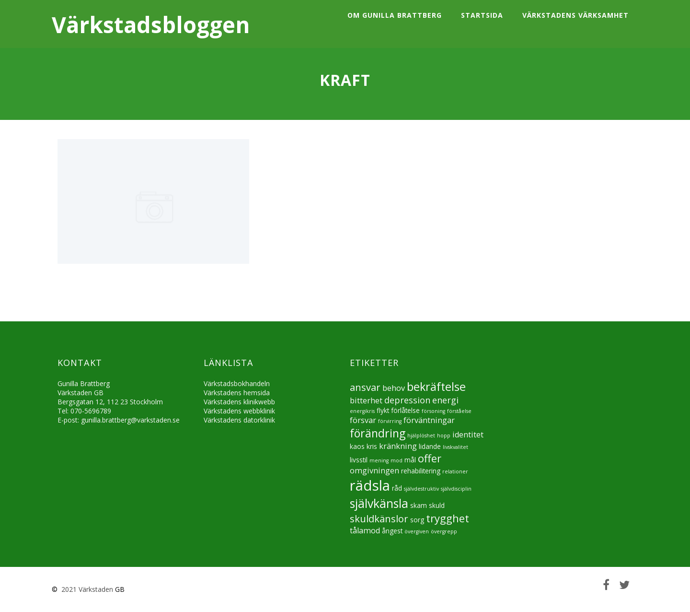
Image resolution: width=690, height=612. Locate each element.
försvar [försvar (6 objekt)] (363, 420)
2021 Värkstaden (86, 589)
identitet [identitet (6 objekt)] (467, 434)
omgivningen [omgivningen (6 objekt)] (374, 470)
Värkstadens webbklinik (239, 410)
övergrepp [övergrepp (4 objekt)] (444, 531)
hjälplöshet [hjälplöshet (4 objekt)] (421, 435)
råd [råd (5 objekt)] (397, 488)
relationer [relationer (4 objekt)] (455, 471)
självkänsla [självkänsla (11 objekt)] (379, 503)
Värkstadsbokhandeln (237, 383)
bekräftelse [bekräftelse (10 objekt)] (436, 386)
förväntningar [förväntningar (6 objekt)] (429, 420)
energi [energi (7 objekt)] (445, 400)
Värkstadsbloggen (151, 24)
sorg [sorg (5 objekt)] (417, 519)
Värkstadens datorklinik (239, 419)
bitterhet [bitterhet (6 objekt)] (366, 400)
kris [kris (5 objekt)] (372, 446)
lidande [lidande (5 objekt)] (430, 446)
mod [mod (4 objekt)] (396, 460)
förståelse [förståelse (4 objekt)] (459, 411)
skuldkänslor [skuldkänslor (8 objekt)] (379, 518)
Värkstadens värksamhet (575, 15)
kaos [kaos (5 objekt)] (357, 446)
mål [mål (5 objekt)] (410, 459)
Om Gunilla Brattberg (394, 15)
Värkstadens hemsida (237, 392)
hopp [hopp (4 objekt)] (443, 435)
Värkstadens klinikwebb (239, 401)
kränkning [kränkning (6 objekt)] (398, 446)
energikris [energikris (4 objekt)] (362, 411)
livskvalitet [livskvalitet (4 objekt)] (455, 447)
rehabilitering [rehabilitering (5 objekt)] (420, 470)
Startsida (482, 15)
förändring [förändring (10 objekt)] (377, 433)
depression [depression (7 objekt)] (407, 400)
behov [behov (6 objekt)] (393, 388)
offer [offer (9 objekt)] (429, 458)
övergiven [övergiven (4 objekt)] (416, 531)
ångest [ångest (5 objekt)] (392, 530)
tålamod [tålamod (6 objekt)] (365, 530)
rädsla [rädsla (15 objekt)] (370, 485)
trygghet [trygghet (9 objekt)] (447, 518)
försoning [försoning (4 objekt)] (433, 411)
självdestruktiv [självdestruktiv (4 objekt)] (421, 488)
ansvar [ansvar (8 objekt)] (365, 387)
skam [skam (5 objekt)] (418, 505)
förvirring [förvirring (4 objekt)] (390, 421)
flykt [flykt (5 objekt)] (383, 410)
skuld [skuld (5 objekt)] (437, 505)
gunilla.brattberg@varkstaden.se (130, 419)
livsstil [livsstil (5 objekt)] (359, 459)
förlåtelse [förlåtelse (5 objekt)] (405, 410)
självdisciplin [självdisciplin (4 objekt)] (456, 488)
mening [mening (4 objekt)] (379, 460)
